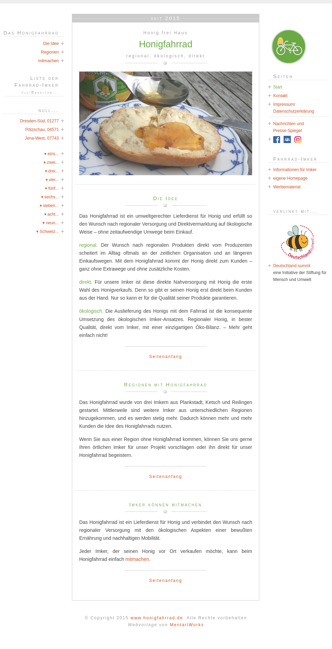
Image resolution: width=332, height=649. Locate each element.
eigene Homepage (290, 178)
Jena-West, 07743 (42, 138)
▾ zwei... (51, 162)
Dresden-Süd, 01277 (39, 121)
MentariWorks (187, 624)
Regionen (50, 52)
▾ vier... (52, 179)
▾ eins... (51, 153)
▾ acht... (51, 214)
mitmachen (137, 559)
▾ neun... (51, 222)
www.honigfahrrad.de (156, 617)
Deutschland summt (291, 265)
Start (277, 87)
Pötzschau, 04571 (42, 129)
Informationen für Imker (295, 169)
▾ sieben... (49, 205)
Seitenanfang (165, 356)
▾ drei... (52, 171)
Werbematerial (287, 187)
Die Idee (51, 43)
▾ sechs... (50, 197)
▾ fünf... (52, 188)
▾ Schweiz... (47, 231)
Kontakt (280, 95)
